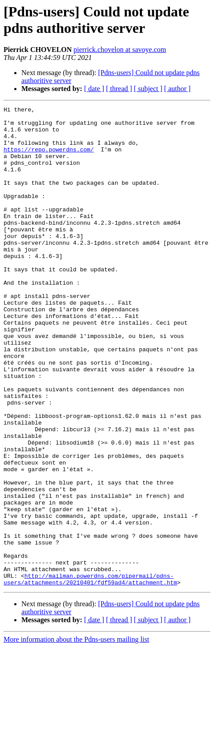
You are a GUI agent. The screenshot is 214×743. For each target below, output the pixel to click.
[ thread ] (119, 88)
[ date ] (94, 88)
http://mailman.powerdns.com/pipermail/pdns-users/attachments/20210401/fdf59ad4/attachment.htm (90, 674)
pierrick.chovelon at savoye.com (119, 49)
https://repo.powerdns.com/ (49, 159)
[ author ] (177, 88)
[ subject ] (148, 88)
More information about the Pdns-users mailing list (76, 735)
